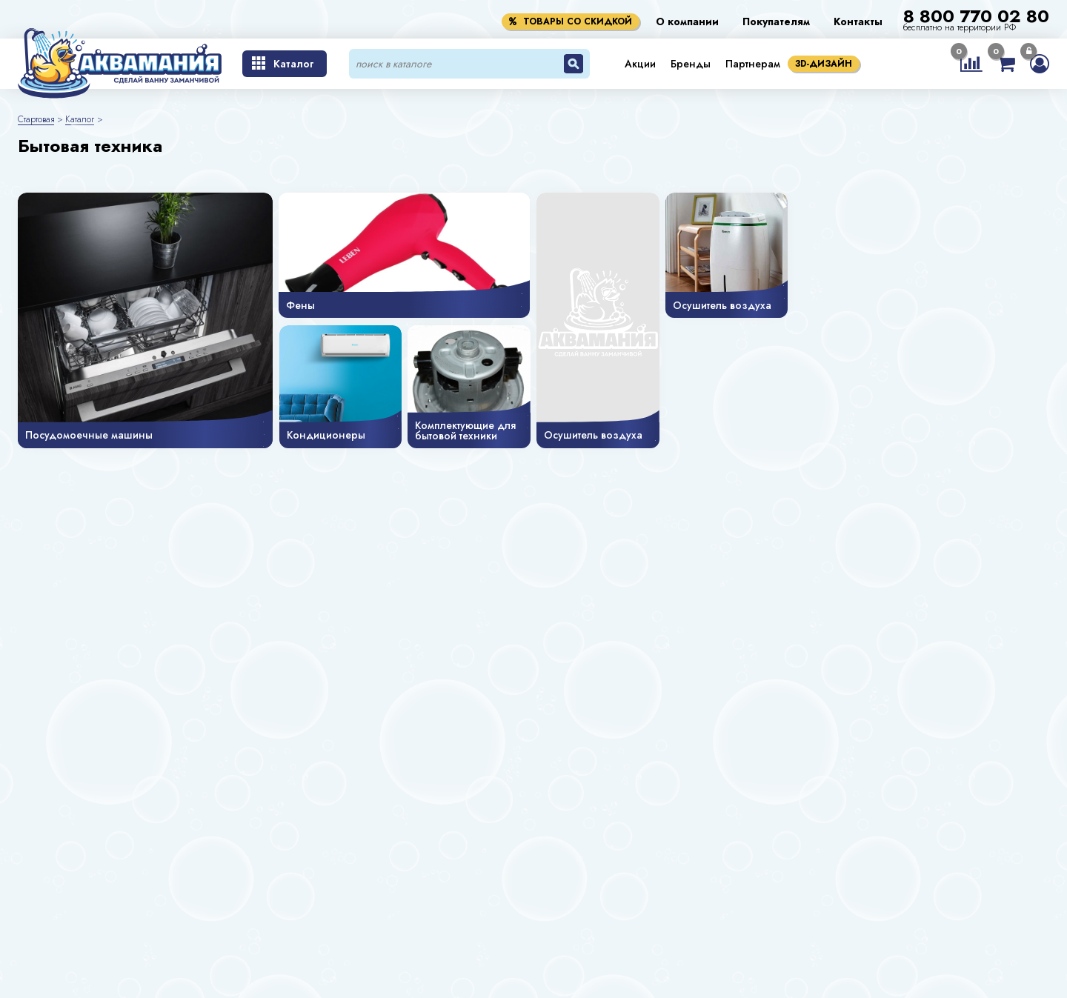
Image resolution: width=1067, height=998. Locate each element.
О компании (687, 21)
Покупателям (776, 21)
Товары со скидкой (570, 21)
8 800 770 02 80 (976, 16)
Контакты (858, 21)
